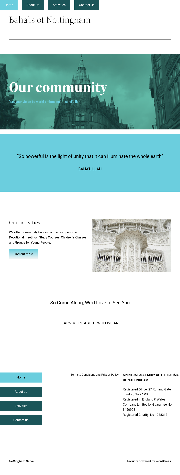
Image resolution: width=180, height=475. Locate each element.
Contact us (21, 420)
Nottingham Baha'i (21, 461)
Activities (59, 5)
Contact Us (86, 5)
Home (9, 5)
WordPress (163, 461)
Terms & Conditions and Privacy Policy (95, 374)
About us (21, 391)
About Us (32, 5)
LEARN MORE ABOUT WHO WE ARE (89, 323)
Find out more (23, 254)
